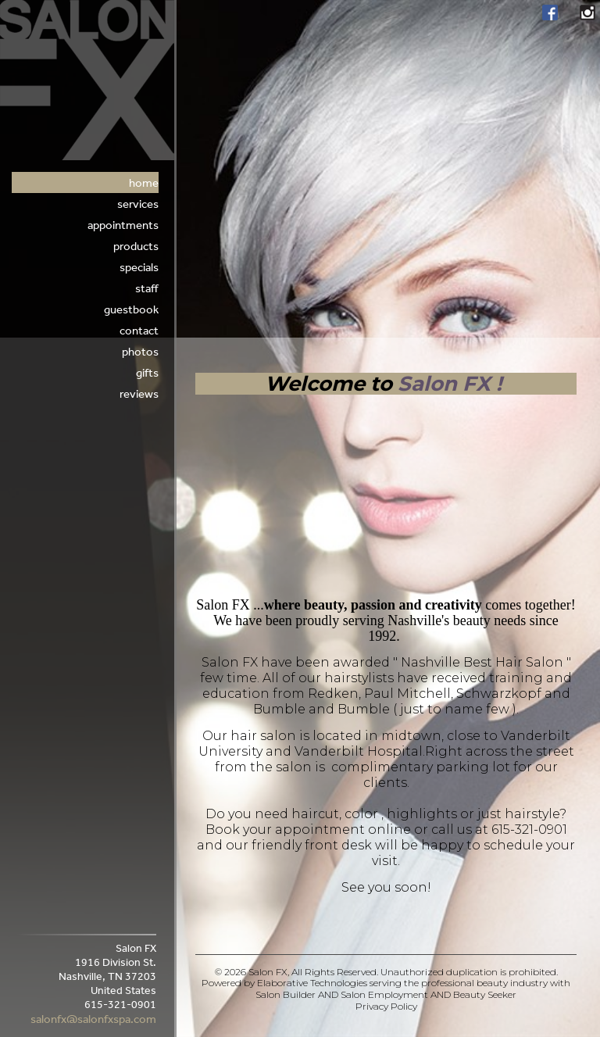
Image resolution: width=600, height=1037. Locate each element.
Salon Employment (384, 994)
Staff (147, 288)
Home (144, 182)
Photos (140, 351)
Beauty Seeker (484, 994)
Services (138, 203)
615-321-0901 (529, 829)
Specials (139, 266)
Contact (139, 330)
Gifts (147, 372)
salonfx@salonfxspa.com (93, 1018)
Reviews (139, 393)
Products (136, 245)
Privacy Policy (386, 1006)
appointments (123, 224)
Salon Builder (285, 994)
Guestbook (131, 309)
